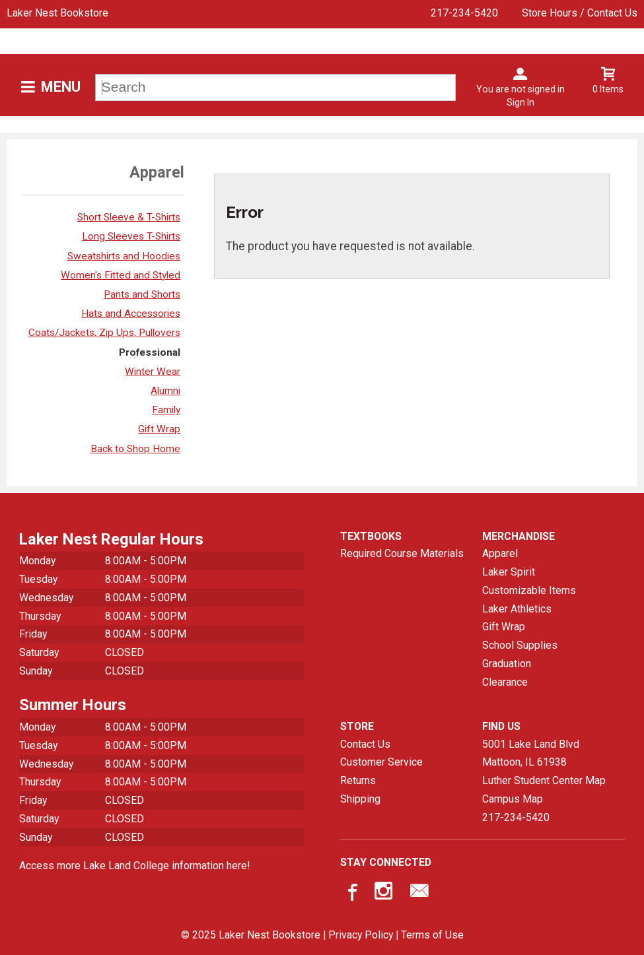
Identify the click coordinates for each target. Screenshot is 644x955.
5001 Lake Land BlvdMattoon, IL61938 (530, 753)
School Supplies (519, 645)
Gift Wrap (159, 429)
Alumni (165, 391)
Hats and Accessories (130, 313)
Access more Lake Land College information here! (134, 865)
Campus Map (512, 799)
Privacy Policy (360, 935)
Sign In (520, 102)
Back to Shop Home (135, 449)
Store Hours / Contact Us (579, 13)
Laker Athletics (517, 609)
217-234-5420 (464, 13)
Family (166, 410)
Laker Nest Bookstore (57, 13)
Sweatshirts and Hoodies (123, 256)
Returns (358, 780)
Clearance (505, 682)
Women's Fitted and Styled (120, 275)
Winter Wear (152, 372)
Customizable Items (529, 590)
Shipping (360, 799)
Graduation (506, 663)
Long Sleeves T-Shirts (131, 236)
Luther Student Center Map (544, 780)
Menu (61, 87)
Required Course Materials (402, 553)
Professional (149, 352)
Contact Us (365, 744)
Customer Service (381, 762)
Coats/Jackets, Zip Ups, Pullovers (104, 333)
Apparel (500, 553)
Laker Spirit (508, 572)
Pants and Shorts (142, 294)
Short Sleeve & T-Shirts (128, 217)
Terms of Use (432, 935)
